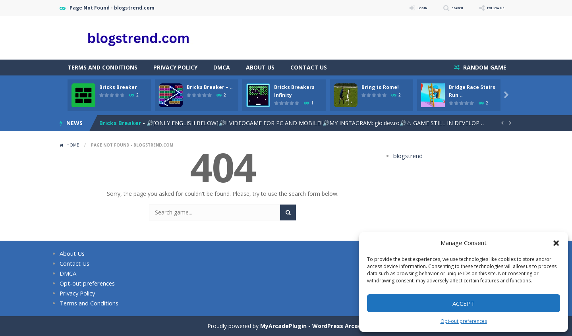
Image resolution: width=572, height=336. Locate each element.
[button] (556, 243)
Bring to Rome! (380, 87)
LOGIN (400, 7)
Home (72, 145)
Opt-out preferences (464, 321)
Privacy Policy (175, 67)
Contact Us (308, 67)
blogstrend (407, 156)
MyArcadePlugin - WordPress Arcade (312, 326)
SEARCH (442, 7)
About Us (260, 67)
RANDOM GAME (484, 67)
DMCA (221, 67)
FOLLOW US (490, 7)
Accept (463, 303)
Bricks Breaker (118, 87)
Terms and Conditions (102, 67)
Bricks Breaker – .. (210, 87)
